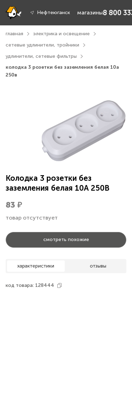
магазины (90, 12)
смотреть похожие (66, 239)
